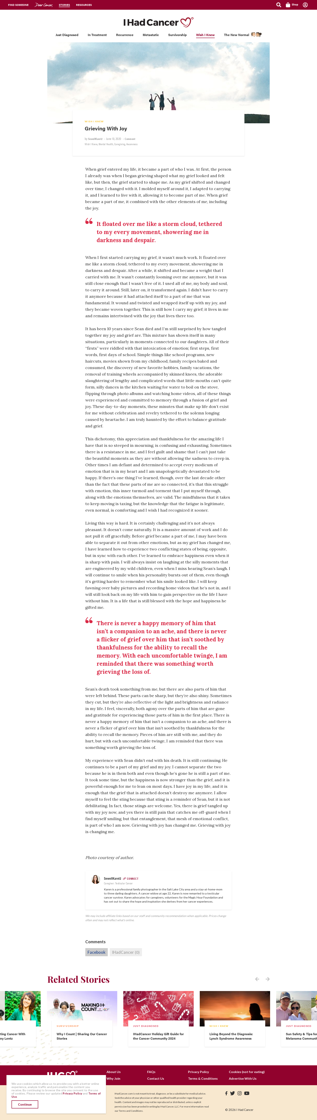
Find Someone (18, 5)
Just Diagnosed (67, 34)
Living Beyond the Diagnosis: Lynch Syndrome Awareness (231, 1036)
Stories (64, 5)
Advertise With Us (243, 1078)
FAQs (151, 1072)
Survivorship (177, 34)
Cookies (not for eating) (247, 1072)
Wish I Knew (205, 34)
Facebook (97, 952)
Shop (292, 4)
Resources (84, 5)
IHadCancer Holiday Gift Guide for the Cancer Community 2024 (158, 1036)
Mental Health (106, 144)
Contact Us (155, 1078)
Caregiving (119, 144)
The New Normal (236, 34)
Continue (25, 1104)
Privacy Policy (198, 1072)
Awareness (131, 144)
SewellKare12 (95, 139)
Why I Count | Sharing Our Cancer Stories (82, 1036)
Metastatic (151, 34)
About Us (114, 1072)
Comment (130, 139)
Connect (133, 878)
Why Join (113, 1078)
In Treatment (97, 34)
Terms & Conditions (203, 1078)
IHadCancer (126, 952)
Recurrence (124, 34)
